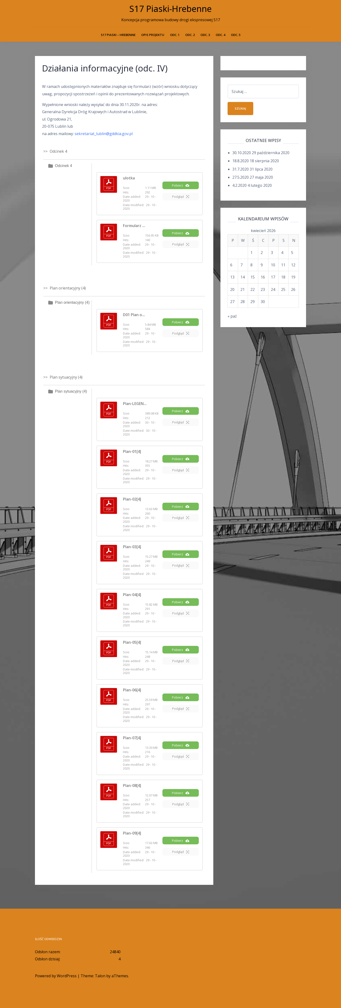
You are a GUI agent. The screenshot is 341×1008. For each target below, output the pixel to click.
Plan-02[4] (132, 499)
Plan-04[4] (132, 594)
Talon (100, 975)
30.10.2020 (241, 152)
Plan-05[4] (132, 642)
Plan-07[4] (132, 737)
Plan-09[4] (132, 833)
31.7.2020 (240, 169)
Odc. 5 (235, 35)
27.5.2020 (240, 177)
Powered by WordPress (56, 975)
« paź (232, 316)
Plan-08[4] (132, 785)
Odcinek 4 (63, 166)
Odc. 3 (205, 35)
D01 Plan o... (134, 314)
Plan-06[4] (132, 690)
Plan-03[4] (132, 546)
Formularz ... (134, 225)
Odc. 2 (190, 35)
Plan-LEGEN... (134, 403)
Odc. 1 (175, 35)
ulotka (129, 178)
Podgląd (180, 196)
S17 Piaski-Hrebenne (170, 9)
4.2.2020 (239, 185)
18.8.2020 (240, 160)
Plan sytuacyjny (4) (71, 391)
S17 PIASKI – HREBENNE (118, 35)
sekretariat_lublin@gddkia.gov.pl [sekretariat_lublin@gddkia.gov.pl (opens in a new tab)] (104, 133)
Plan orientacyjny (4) (72, 302)
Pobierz (180, 185)
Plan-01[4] (132, 451)
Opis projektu (152, 35)
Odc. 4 (220, 35)
